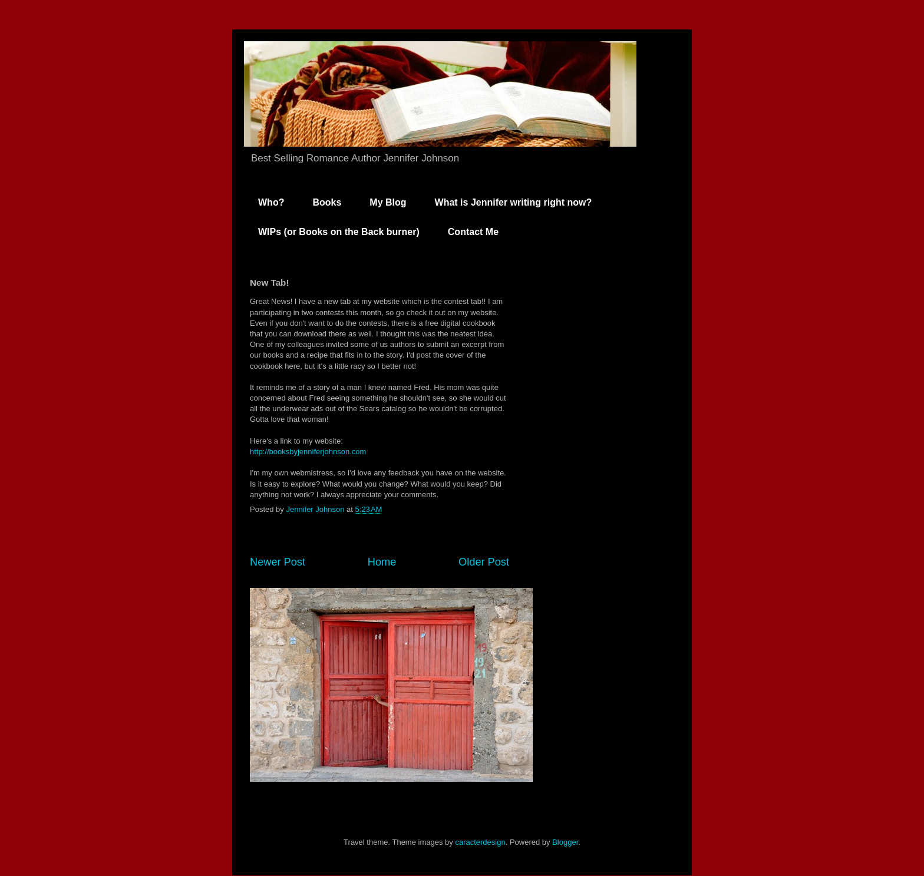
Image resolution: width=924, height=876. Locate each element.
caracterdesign (480, 842)
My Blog (387, 202)
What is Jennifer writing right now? (513, 202)
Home (382, 562)
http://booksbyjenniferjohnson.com (308, 451)
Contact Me (473, 232)
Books (326, 202)
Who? (271, 202)
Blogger (565, 842)
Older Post (483, 562)
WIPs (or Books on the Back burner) (339, 232)
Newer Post (277, 562)
